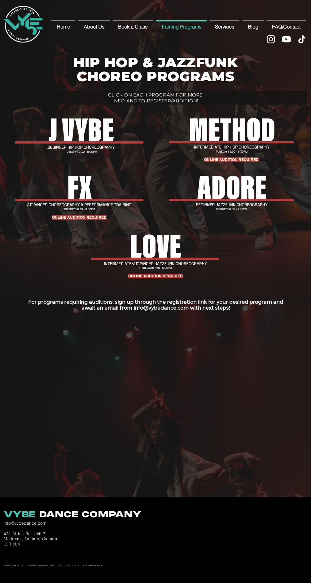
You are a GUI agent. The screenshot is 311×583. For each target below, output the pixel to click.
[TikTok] (301, 39)
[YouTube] (286, 39)
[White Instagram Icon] (270, 39)
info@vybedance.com (161, 308)
